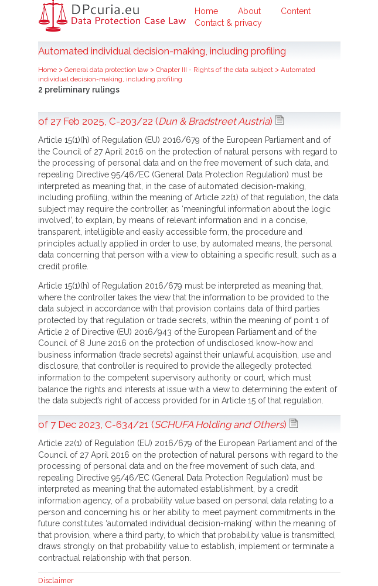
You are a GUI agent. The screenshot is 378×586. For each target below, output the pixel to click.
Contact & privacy (228, 23)
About (249, 11)
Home (206, 11)
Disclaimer (56, 580)
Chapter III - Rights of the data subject (215, 70)
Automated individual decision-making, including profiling (176, 74)
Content (296, 11)
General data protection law (107, 70)
